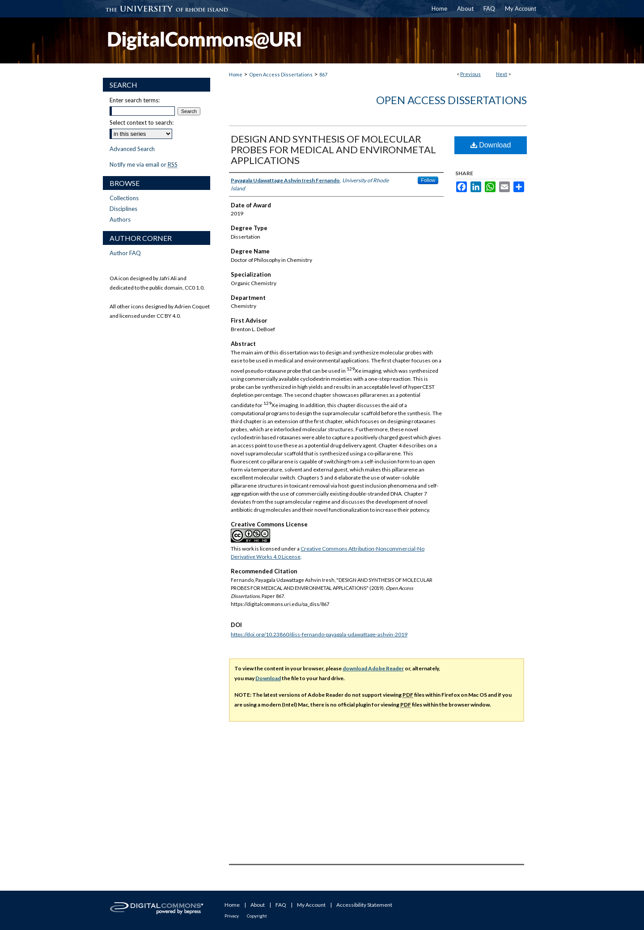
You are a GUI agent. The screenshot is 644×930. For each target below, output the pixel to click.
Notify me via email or (144, 164)
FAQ (280, 904)
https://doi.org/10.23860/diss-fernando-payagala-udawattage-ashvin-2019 (319, 634)
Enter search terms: (135, 100)
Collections (124, 198)
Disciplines (123, 208)
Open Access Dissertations (281, 74)
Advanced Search (132, 148)
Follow (428, 180)
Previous (470, 74)
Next (501, 74)
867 (323, 74)
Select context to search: (142, 122)
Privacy (232, 915)
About (257, 904)
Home (235, 74)
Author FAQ (125, 253)
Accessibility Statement (364, 904)
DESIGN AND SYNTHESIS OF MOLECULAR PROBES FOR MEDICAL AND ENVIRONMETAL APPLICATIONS (333, 149)
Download (490, 145)
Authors (120, 219)
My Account (311, 904)
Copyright (257, 915)
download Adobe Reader (373, 668)
